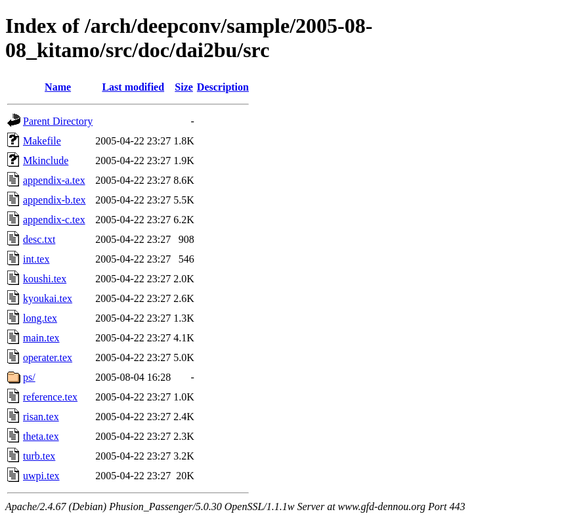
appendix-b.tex (54, 199)
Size (184, 87)
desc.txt (39, 239)
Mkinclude (45, 160)
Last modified (133, 87)
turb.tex (39, 456)
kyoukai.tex (47, 298)
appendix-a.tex (54, 180)
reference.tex (50, 396)
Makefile (42, 140)
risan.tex (41, 416)
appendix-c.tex (54, 219)
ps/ (29, 377)
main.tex (41, 337)
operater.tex (47, 357)
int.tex (36, 259)
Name (58, 87)
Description (223, 87)
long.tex (40, 318)
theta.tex (41, 436)
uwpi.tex (41, 475)
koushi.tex (44, 278)
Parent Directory (58, 121)
